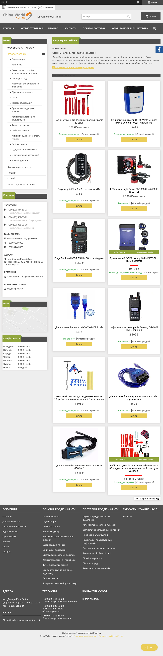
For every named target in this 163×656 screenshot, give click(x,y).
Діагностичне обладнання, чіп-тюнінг (101, 530)
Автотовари (17, 64)
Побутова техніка (20, 130)
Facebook (127, 516)
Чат (149, 647)
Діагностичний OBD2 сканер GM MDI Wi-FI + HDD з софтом (134, 259)
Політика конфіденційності (111, 636)
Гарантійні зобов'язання (14, 526)
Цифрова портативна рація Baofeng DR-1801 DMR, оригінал (134, 328)
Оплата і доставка (94, 28)
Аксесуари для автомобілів (96, 568)
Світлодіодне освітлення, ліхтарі (59, 555)
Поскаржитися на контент (85, 636)
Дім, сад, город (19, 78)
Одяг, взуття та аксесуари (24, 149)
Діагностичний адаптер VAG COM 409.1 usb (79, 327)
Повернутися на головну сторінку (74, 67)
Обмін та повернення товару (130, 28)
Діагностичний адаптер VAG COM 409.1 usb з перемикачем (134, 397)
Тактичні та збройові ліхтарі (96, 553)
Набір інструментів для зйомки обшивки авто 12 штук (79, 121)
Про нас (53, 28)
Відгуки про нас (10, 531)
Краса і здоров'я (20, 160)
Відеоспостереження (22, 92)
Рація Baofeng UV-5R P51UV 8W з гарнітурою (79, 258)
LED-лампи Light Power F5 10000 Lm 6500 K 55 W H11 (134, 190)
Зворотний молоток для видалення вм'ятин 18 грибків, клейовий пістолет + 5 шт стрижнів (79, 397)
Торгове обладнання (22, 103)
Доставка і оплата (11, 521)
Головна (8, 28)
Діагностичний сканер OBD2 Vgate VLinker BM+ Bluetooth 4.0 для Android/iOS (134, 121)
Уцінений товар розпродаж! (25, 155)
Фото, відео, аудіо (20, 125)
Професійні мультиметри (95, 535)
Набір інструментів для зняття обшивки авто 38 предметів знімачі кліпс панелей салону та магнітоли (134, 468)
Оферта (6, 551)
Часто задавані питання (21, 184)
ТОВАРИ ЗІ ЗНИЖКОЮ (20, 48)
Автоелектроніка (51, 516)
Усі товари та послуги (146, 498)
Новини (11, 172)
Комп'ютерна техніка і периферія (59, 560)
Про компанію (9, 536)
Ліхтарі (15, 97)
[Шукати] (128, 17)
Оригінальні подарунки (54, 550)
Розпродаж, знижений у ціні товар (59, 583)
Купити (79, 139)
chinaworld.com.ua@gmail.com (22, 238)
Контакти (70, 28)
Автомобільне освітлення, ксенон (99, 525)
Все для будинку (51, 531)
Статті (11, 178)
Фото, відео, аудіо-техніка (55, 565)
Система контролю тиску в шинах (99, 548)
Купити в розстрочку (19, 167)
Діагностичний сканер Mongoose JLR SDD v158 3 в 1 (79, 467)
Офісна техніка (19, 144)
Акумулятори (18, 59)
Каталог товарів (31, 28)
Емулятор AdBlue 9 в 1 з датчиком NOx (79, 189)
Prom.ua (97, 633)
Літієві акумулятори (92, 558)
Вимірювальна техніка (54, 545)
